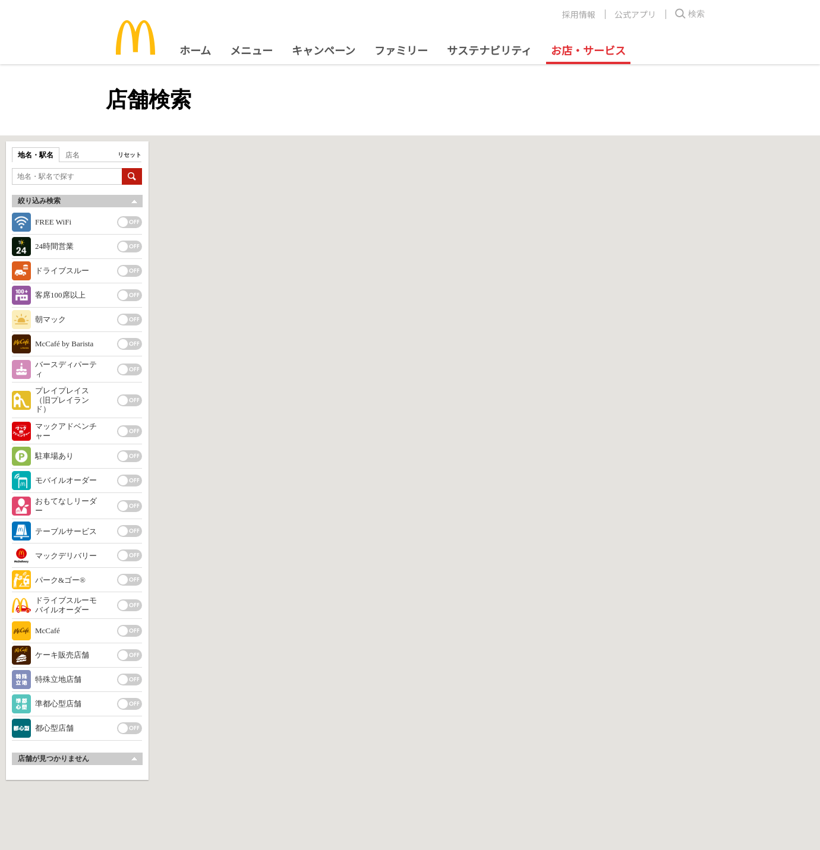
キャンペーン (323, 50)
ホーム (195, 50)
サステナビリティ (489, 50)
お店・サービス (588, 50)
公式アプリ (635, 14)
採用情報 (578, 14)
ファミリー (401, 50)
